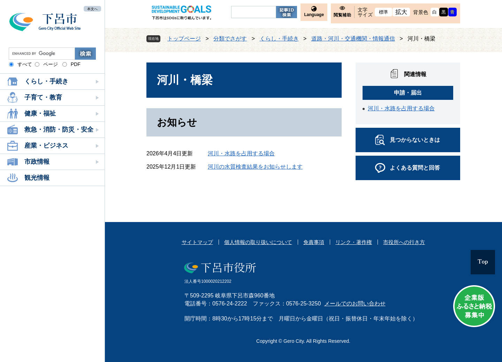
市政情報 (37, 161)
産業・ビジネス (46, 145)
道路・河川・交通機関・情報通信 (353, 39)
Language (314, 14)
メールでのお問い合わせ (355, 303)
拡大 (401, 12)
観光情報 (37, 177)
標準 (383, 12)
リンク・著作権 (353, 242)
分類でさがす (230, 39)
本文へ (92, 8)
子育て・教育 (43, 97)
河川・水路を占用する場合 (241, 153)
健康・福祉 (40, 113)
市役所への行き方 (404, 242)
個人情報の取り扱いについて (258, 242)
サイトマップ (197, 242)
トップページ (184, 39)
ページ (50, 64)
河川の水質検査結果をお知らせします (255, 167)
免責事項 (313, 242)
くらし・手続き (46, 81)
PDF (76, 64)
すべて (24, 64)
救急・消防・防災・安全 (58, 129)
